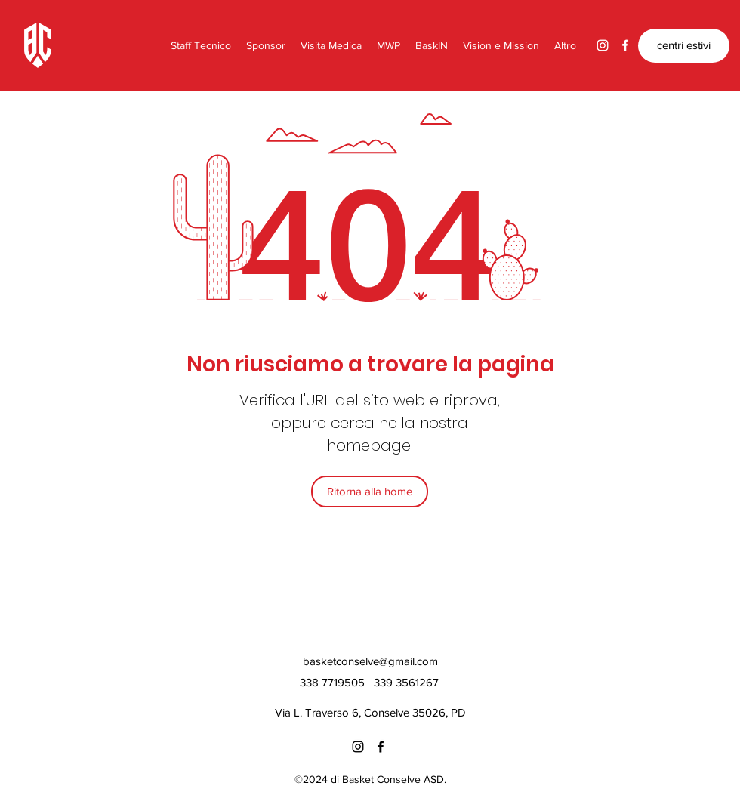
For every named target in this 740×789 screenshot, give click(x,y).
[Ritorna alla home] (369, 491)
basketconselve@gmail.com (370, 661)
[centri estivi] (683, 46)
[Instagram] (602, 45)
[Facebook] (625, 45)
